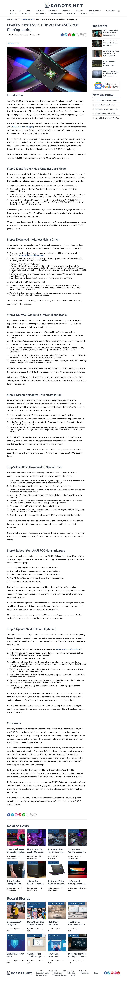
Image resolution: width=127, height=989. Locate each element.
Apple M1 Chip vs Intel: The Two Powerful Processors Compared (107, 118)
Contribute (58, 973)
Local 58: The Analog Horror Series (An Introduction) (110, 72)
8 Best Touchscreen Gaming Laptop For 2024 (15, 852)
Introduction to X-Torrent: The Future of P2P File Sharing (110, 42)
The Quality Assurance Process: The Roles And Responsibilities (107, 100)
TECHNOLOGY (13, 43)
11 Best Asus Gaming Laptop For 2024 (76, 852)
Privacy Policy (41, 975)
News (83, 14)
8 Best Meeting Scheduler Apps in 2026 (35, 956)
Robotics (39, 11)
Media (12, 14)
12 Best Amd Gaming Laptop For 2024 (76, 883)
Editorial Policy (68, 971)
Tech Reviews (94, 11)
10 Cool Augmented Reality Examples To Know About (110, 32)
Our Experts (53, 971)
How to (78, 11)
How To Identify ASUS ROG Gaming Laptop (36, 852)
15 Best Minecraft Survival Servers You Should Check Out (107, 113)
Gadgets (110, 11)
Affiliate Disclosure (59, 975)
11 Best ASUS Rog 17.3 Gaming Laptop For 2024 (57, 883)
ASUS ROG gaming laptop (23, 126)
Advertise (71, 973)
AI (20, 11)
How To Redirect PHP (109, 62)
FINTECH (52, 11)
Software (40, 14)
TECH (28, 11)
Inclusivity (83, 971)
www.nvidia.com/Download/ (31, 255)
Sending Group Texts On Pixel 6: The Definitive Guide (111, 52)
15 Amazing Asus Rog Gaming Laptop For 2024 (57, 852)
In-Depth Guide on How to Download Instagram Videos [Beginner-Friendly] (106, 105)
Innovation (56, 14)
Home (12, 11)
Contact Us (84, 973)
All (93, 14)
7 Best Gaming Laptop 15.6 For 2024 (14, 883)
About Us (39, 971)
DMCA (73, 975)
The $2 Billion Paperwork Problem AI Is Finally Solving (77, 924)
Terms (96, 973)
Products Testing (42, 973)
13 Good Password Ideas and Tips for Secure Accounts (106, 109)
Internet (25, 14)
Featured (71, 14)
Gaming (65, 11)
